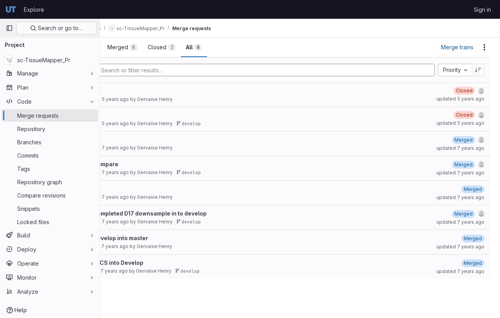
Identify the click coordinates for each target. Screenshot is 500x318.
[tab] (126, 47)
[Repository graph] (50, 182)
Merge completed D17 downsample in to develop (182, 213)
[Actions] (484, 47)
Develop (127, 139)
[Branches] (50, 142)
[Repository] (50, 128)
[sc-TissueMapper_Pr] (50, 60)
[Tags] (50, 168)
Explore (34, 9)
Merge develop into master (152, 238)
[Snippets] (50, 208)
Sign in (482, 9)
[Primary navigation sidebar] (9, 28)
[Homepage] (11, 9)
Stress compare (137, 164)
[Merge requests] (50, 115)
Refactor (128, 91)
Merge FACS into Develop (150, 262)
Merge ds (128, 188)
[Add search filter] (288, 70)
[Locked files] (50, 222)
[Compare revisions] (50, 195)
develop (229, 123)
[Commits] (50, 155)
